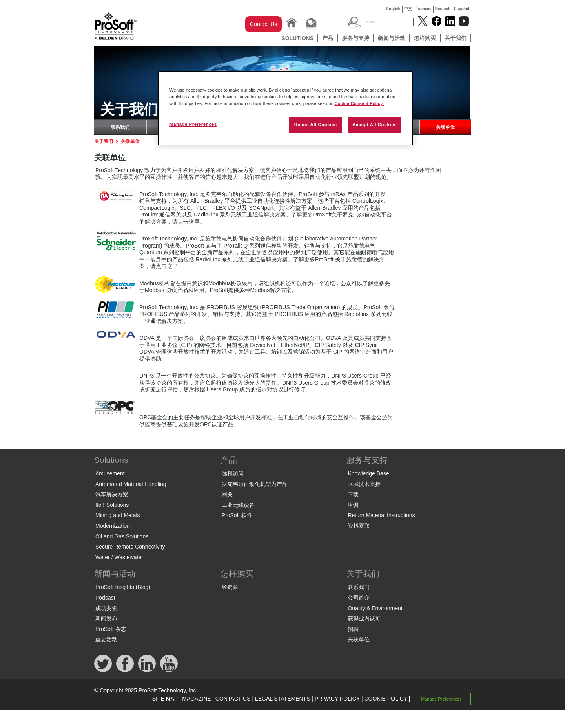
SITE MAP (165, 698)
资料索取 (359, 526)
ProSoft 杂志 (110, 629)
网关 (227, 494)
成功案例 (106, 608)
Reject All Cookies (315, 124)
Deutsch (442, 9)
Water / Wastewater (119, 557)
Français (424, 9)
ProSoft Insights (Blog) (122, 587)
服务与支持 (355, 38)
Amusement (110, 473)
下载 (353, 494)
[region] (285, 108)
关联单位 (445, 127)
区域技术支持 (364, 484)
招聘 (353, 629)
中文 (408, 9)
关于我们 (456, 38)
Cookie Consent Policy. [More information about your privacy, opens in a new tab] (359, 103)
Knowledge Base (368, 473)
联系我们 (120, 127)
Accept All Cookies (374, 124)
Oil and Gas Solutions (121, 536)
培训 (353, 505)
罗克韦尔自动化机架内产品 (255, 484)
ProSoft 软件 (237, 515)
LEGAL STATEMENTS (282, 698)
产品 (327, 38)
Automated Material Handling (130, 484)
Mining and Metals (117, 515)
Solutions (297, 38)
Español (461, 9)
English (393, 9)
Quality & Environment (375, 608)
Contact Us (263, 24)
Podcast (105, 597)
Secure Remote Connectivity (130, 546)
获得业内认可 (364, 618)
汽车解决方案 (111, 494)
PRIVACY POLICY (337, 698)
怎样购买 (425, 38)
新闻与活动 (391, 38)
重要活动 (106, 639)
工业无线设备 (238, 505)
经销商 (230, 587)
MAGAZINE (196, 698)
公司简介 (359, 597)
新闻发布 (106, 618)
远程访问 (233, 473)
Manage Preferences (441, 699)
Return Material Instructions (381, 515)
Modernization (112, 526)
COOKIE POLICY (385, 698)
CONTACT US (233, 698)
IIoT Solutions (112, 505)
